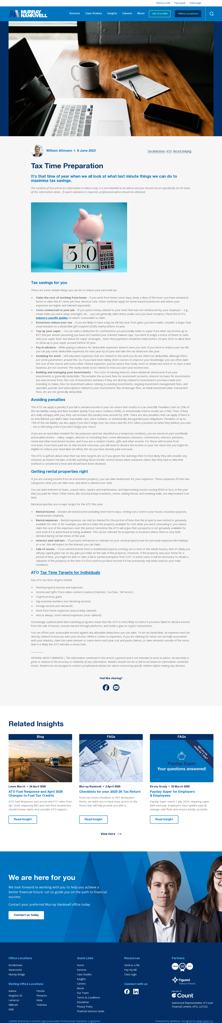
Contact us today (26, 915)
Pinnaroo (41, 995)
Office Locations (188, 14)
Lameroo (14, 1000)
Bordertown (15, 965)
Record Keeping (182, 151)
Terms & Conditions (88, 997)
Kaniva (12, 991)
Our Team (83, 993)
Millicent (13, 1004)
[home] (28, 13)
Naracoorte (15, 969)
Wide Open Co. (204, 1021)
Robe (39, 1000)
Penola (40, 991)
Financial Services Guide (90, 1011)
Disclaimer (83, 1002)
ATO (169, 151)
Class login (195, 3)
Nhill (11, 1009)
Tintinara (41, 1004)
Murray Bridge (17, 974)
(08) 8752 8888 (159, 14)
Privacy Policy (85, 1006)
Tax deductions (156, 151)
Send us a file (163, 3)
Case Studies (93, 13)
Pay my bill (179, 3)
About (141, 13)
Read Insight (23, 819)
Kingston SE (15, 995)
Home (80, 965)
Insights (112, 13)
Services (74, 13)
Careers (127, 13)
